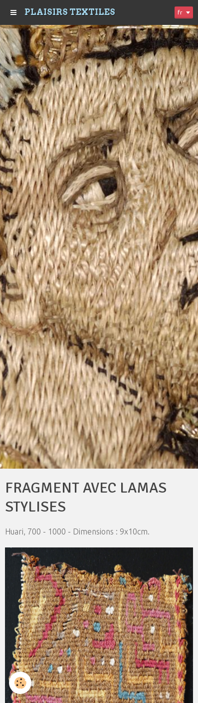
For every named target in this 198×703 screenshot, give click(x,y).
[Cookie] (20, 683)
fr (180, 12)
